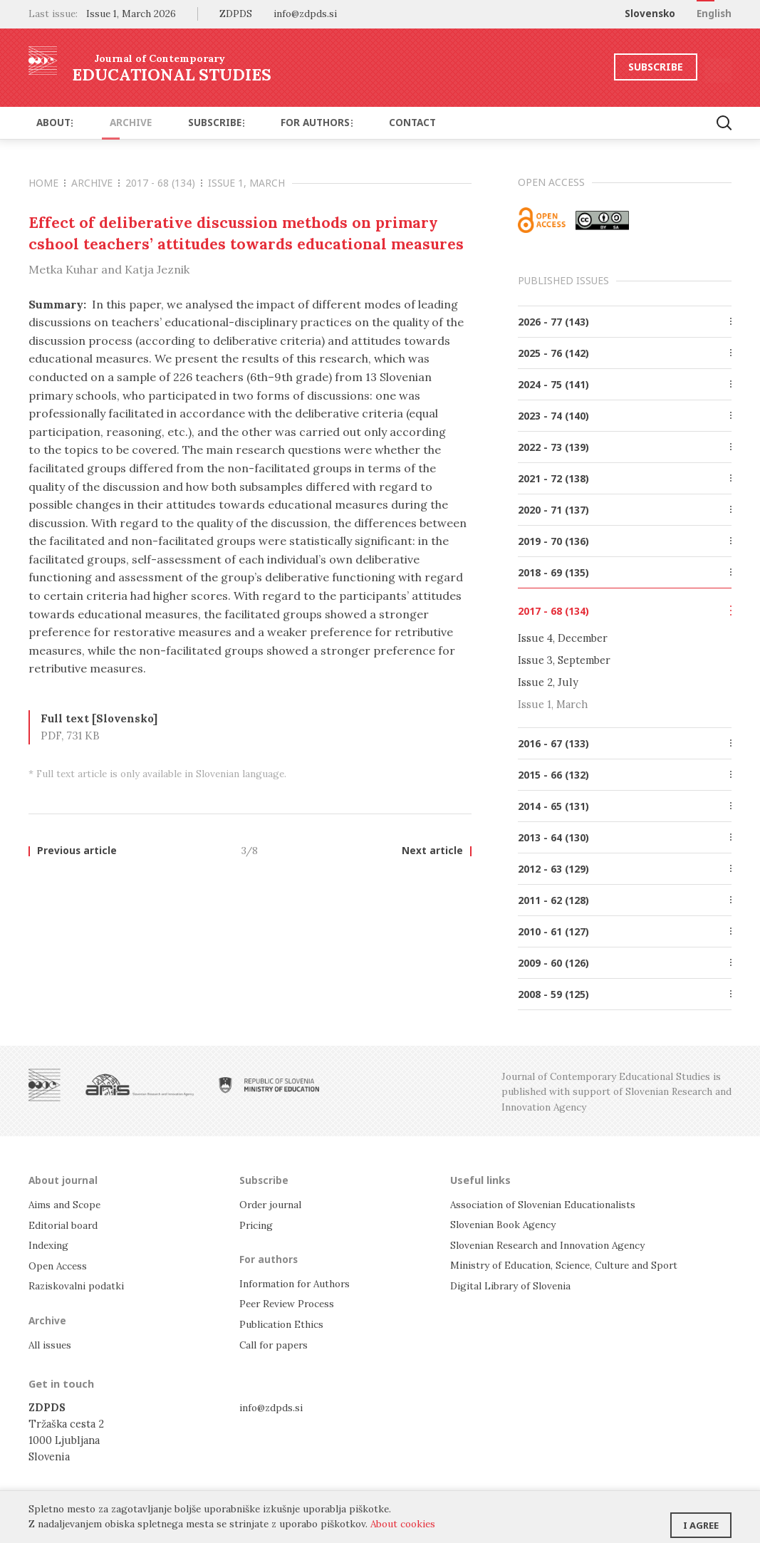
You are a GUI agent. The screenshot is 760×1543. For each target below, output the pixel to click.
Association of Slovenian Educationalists (551, 1204)
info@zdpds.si (273, 1404)
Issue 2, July (548, 682)
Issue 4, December (563, 638)
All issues (52, 1342)
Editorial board (66, 1224)
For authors (278, 122)
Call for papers (276, 1342)
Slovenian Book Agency (507, 1224)
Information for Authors (299, 1282)
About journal (64, 1180)
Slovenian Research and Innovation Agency (556, 1244)
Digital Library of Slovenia (515, 1284)
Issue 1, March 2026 (131, 13)
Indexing (50, 1244)
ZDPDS (235, 13)
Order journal (274, 1204)
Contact (361, 122)
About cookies (402, 1523)
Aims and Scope (66, 1204)
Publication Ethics (285, 1322)
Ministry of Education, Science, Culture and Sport (575, 1264)
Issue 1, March (246, 182)
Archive (114, 122)
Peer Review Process (290, 1302)
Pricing (257, 1224)
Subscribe (612, 66)
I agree (701, 1518)
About (49, 122)
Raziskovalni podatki (79, 1284)
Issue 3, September (564, 660)
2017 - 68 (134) (163, 182)
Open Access (60, 1264)
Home (47, 182)
